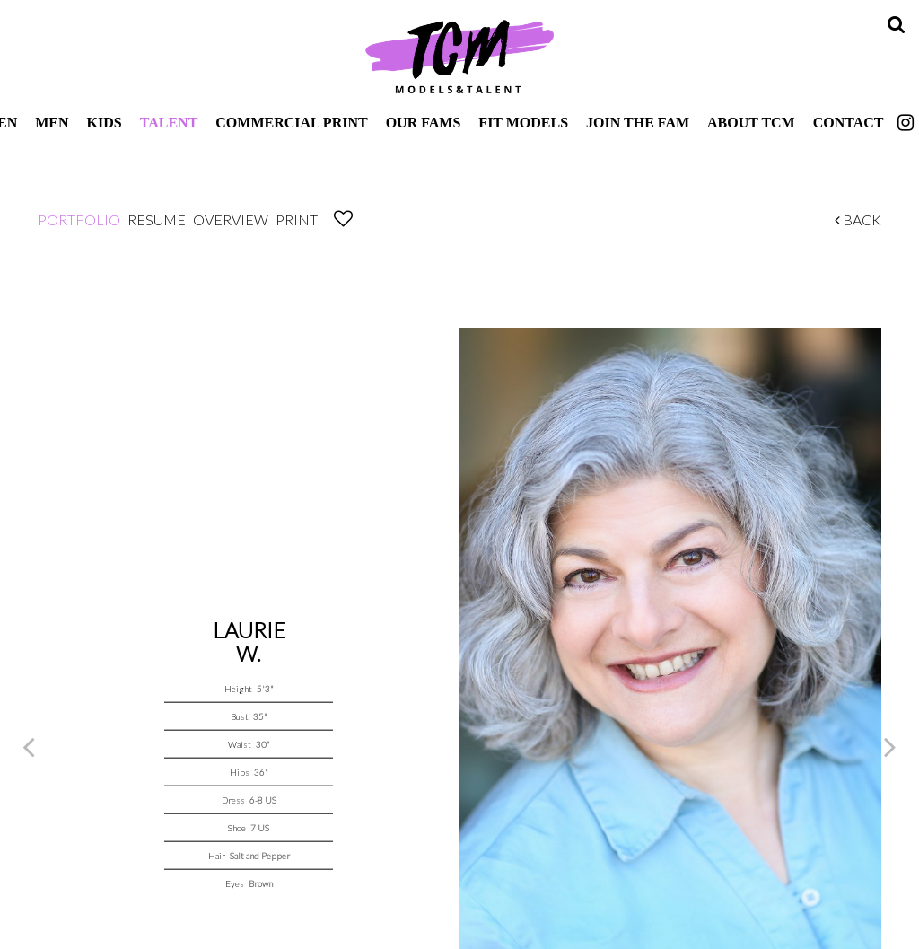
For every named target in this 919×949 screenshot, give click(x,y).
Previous (29, 746)
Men (51, 122)
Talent (169, 122)
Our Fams (423, 122)
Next (890, 746)
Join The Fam (637, 122)
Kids (104, 122)
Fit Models (523, 122)
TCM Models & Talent (459, 56)
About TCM (751, 122)
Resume (156, 219)
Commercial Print (291, 122)
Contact (848, 122)
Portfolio (79, 219)
